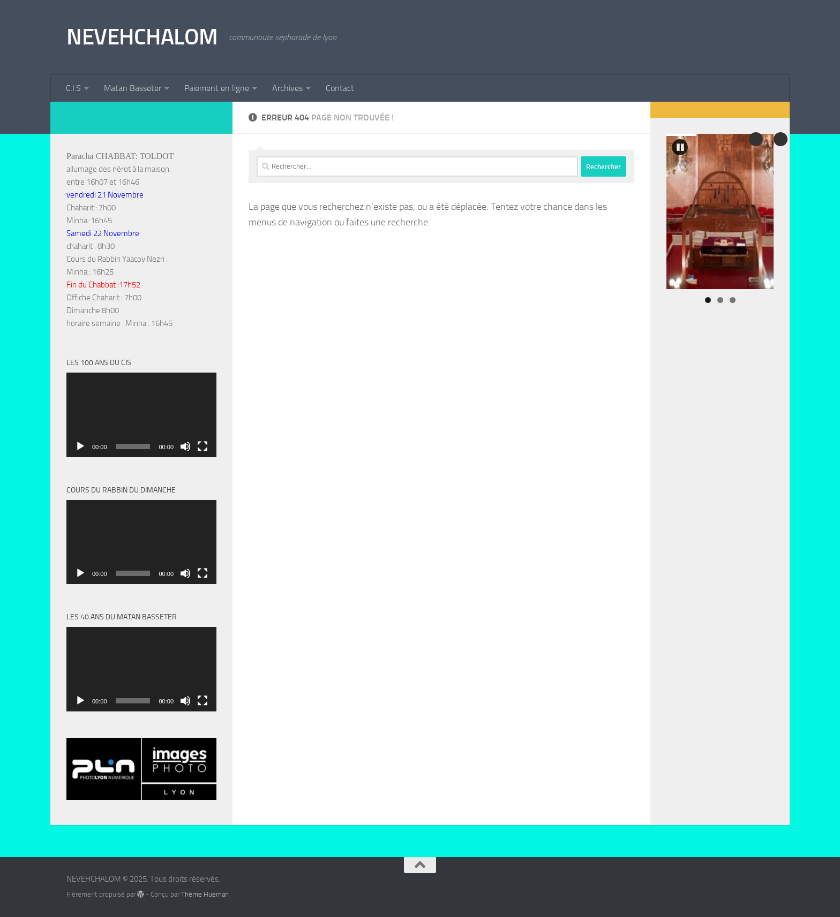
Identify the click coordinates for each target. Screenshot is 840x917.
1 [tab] (708, 300)
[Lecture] (80, 446)
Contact (340, 88)
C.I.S (73, 88)
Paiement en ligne (216, 88)
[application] (141, 415)
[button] (680, 147)
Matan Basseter (132, 88)
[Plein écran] (202, 446)
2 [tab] (720, 300)
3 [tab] (733, 300)
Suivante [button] (756, 139)
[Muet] (185, 446)
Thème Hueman (205, 894)
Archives (287, 88)
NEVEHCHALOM (142, 37)
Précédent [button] (781, 139)
